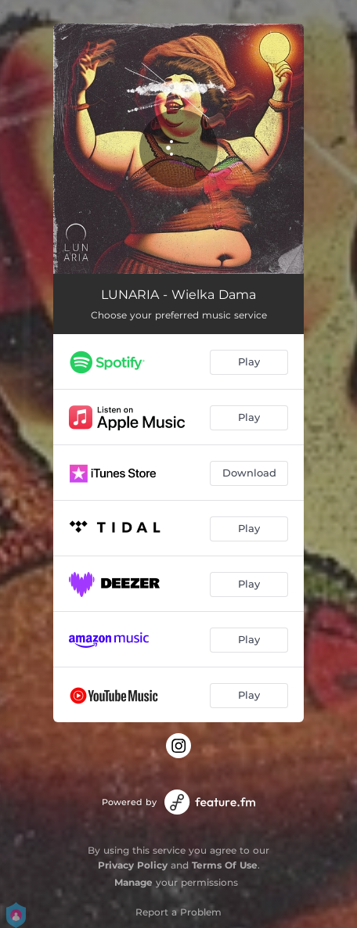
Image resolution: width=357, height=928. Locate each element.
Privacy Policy (133, 865)
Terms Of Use (225, 865)
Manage (133, 882)
